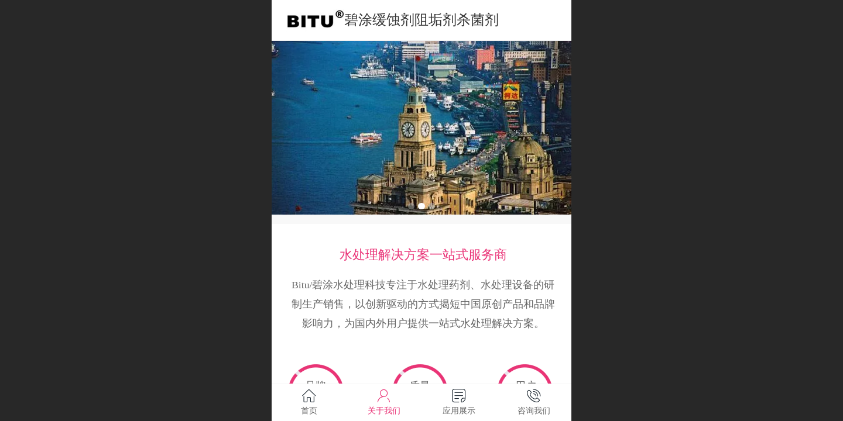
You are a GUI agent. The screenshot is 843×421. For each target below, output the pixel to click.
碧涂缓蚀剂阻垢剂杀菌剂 (421, 19)
